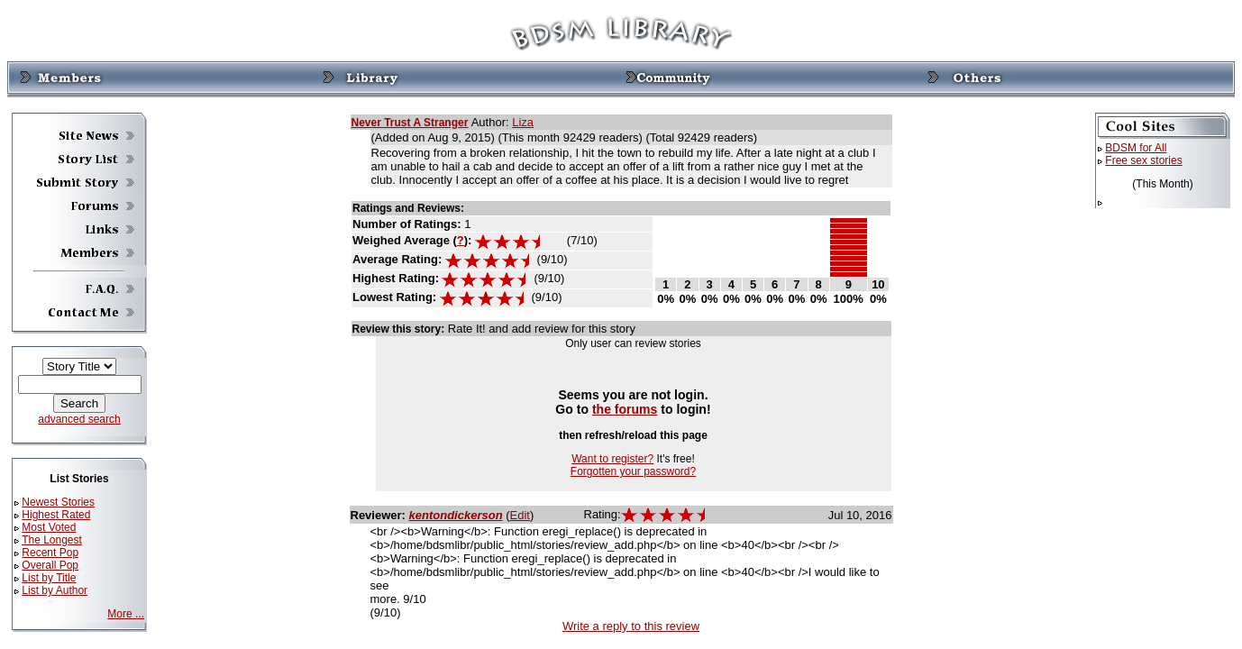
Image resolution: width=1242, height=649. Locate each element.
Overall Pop (50, 565)
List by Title (49, 577)
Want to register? (612, 458)
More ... (125, 614)
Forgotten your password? (633, 471)
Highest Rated (56, 514)
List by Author (54, 590)
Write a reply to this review (630, 626)
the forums (625, 409)
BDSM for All (1135, 148)
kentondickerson (456, 515)
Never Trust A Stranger (410, 122)
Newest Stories (58, 502)
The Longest (52, 540)
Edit (520, 515)
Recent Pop (50, 552)
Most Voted (49, 527)
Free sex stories (1143, 160)
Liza (523, 122)
